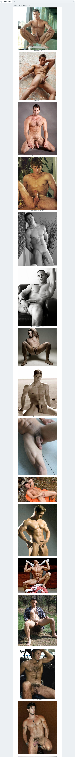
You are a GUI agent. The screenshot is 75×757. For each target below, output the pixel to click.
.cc (7, 1)
